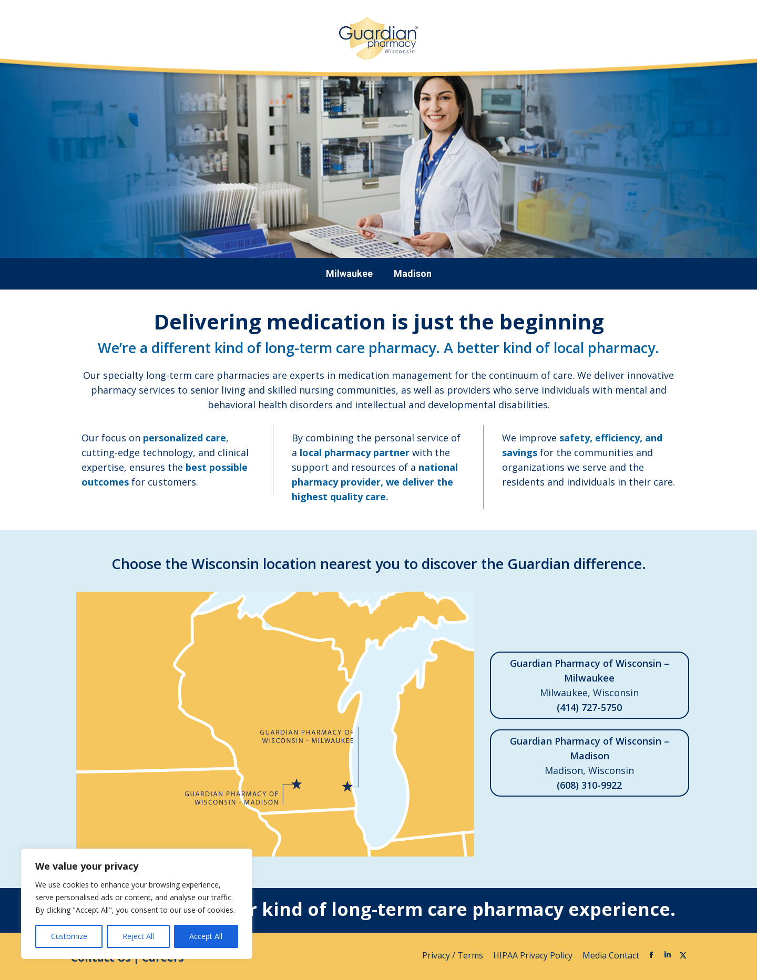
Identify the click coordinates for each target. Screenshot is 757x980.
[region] (136, 904)
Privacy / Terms (453, 955)
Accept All (205, 936)
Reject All (138, 936)
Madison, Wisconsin (589, 763)
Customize (69, 936)
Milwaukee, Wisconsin (589, 685)
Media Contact (610, 955)
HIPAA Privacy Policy (534, 955)
